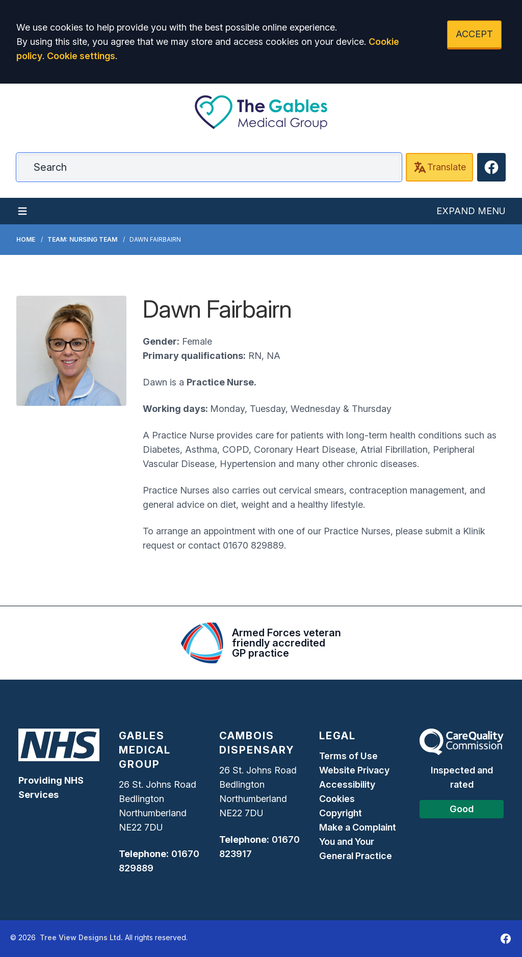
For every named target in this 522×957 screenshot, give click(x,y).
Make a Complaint (357, 827)
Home (25, 239)
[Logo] (261, 112)
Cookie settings (81, 55)
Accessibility (347, 784)
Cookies (337, 798)
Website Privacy (354, 770)
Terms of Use (348, 756)
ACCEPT (474, 34)
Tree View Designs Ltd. (81, 937)
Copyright (340, 813)
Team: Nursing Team (82, 239)
